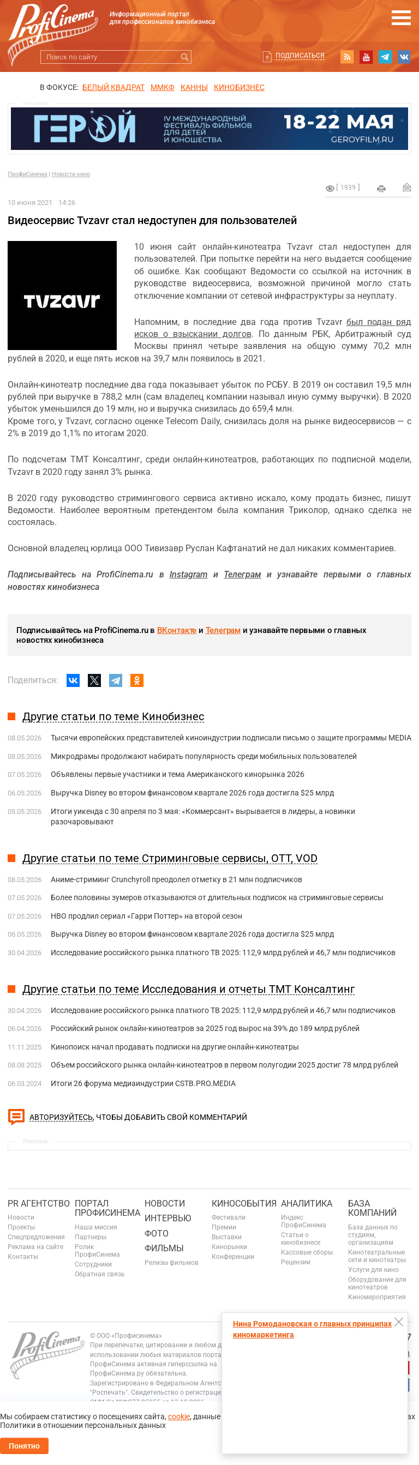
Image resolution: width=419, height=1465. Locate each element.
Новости (21, 1217)
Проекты (21, 1227)
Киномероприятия (377, 1297)
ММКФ (163, 87)
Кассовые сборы (307, 1252)
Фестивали (229, 1217)
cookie (179, 1416)
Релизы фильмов (172, 1263)
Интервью (168, 1218)
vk (404, 56)
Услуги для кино (373, 1270)
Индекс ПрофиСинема (303, 1221)
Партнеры (90, 1237)
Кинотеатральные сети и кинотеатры (377, 1256)
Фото (157, 1233)
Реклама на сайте (35, 1247)
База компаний (372, 1208)
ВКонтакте (176, 630)
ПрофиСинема (27, 174)
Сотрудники (93, 1264)
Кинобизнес (239, 87)
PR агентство (39, 1203)
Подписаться (300, 55)
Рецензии (295, 1262)
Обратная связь (100, 1274)
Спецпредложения (36, 1237)
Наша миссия (96, 1227)
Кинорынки (229, 1247)
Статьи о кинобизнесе (300, 1238)
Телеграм (223, 630)
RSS (347, 56)
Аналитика (306, 1203)
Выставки (227, 1237)
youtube (366, 56)
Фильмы (164, 1248)
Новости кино (71, 174)
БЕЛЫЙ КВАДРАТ (113, 87)
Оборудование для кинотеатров (377, 1283)
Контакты (23, 1257)
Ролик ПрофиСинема (97, 1250)
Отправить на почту (407, 187)
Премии (224, 1227)
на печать (381, 188)
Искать (184, 57)
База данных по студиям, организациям (373, 1234)
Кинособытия (244, 1203)
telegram (385, 56)
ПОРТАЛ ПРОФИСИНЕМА (107, 1208)
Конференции (233, 1257)
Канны (194, 87)
